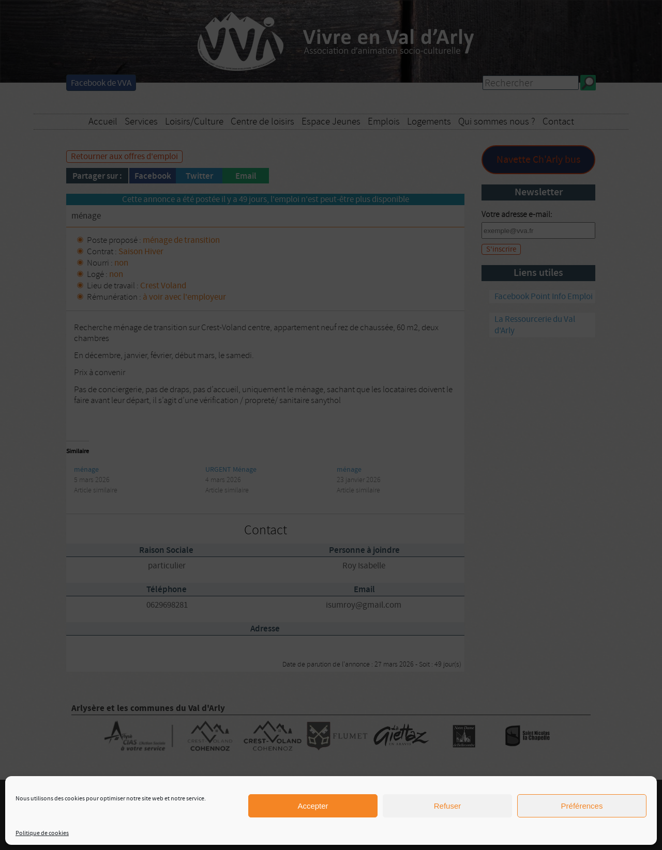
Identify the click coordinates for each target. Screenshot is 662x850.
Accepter (312, 805)
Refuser (447, 805)
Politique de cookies (42, 833)
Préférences (582, 805)
